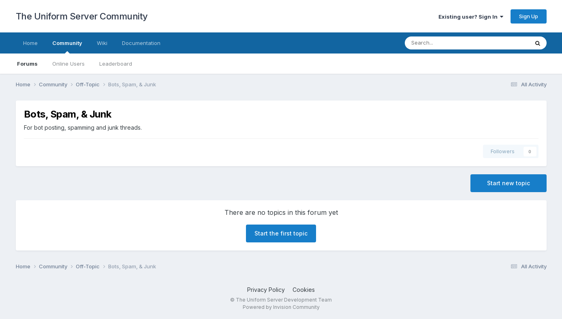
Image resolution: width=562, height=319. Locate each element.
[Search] (445, 42)
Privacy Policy (266, 289)
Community (67, 47)
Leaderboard (115, 63)
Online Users (68, 63)
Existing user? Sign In (470, 16)
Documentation (141, 43)
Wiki (102, 43)
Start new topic (508, 183)
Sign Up (528, 16)
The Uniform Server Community (82, 16)
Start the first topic (281, 233)
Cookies (304, 289)
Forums (27, 63)
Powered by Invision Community (281, 307)
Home (30, 43)
